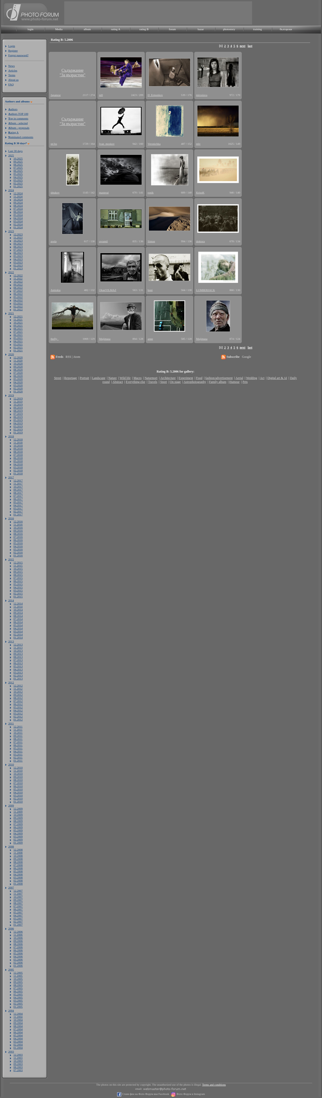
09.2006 (18, 940)
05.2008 (18, 871)
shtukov (55, 192)
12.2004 (18, 1013)
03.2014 (18, 631)
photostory (229, 29)
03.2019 (18, 426)
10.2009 (18, 814)
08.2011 (17, 738)
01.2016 (18, 555)
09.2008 (18, 858)
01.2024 (18, 227)
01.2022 (18, 309)
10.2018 (18, 445)
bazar (201, 29)
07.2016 (18, 536)
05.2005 (18, 994)
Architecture (168, 378)
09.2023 (18, 243)
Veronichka (154, 143)
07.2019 (18, 413)
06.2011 (17, 745)
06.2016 (18, 540)
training (257, 29)
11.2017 (17, 483)
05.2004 (18, 1035)
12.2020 (18, 357)
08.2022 (18, 287)
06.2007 (18, 909)
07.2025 (18, 167)
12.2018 (18, 439)
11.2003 (17, 1057)
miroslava (201, 94)
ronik (151, 192)
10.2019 (18, 404)
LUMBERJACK (205, 290)
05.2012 (18, 707)
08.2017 (18, 492)
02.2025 (18, 183)
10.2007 (18, 896)
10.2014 (18, 609)
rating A (115, 29)
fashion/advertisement (219, 378)
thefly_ (55, 338)
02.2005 (18, 1003)
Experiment (186, 378)
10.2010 (18, 773)
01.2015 (18, 596)
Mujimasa (104, 338)
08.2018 (18, 451)
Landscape (98, 378)
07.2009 (18, 824)
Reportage (70, 378)
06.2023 (18, 252)
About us (13, 79)
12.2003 (18, 1054)
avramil (103, 241)
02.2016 (18, 552)
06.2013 (18, 663)
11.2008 (17, 852)
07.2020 (18, 372)
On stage (175, 382)
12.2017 (18, 480)
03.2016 (18, 549)
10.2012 (18, 691)
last (250, 46)
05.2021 (18, 338)
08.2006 (18, 944)
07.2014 (18, 618)
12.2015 (18, 562)
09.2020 (18, 366)
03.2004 (18, 1041)
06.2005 (18, 991)
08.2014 (18, 615)
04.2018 (18, 464)
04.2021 (18, 341)
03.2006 (18, 959)
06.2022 (18, 293)
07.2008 (18, 865)
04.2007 (18, 915)
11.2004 (17, 1016)
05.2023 (18, 255)
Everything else (135, 382)
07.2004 (18, 1029)
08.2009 (18, 820)
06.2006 (18, 950)
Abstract (117, 382)
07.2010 (18, 783)
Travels (152, 382)
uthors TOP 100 (18, 113)
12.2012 (18, 685)
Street (57, 378)
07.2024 (18, 208)
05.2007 (18, 912)
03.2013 (18, 672)
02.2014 (18, 634)
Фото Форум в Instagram (190, 1094)
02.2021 (18, 347)
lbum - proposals (18, 127)
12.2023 (18, 234)
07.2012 (18, 701)
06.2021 (18, 334)
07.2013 (18, 659)
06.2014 (18, 622)
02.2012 (18, 716)
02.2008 (18, 880)
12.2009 (18, 808)
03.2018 (18, 467)
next (242, 46)
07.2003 (18, 1070)
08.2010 (18, 779)
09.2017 (18, 489)
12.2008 (18, 849)
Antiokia (56, 290)
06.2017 (18, 498)
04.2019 (18, 423)
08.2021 (18, 328)
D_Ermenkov (155, 94)
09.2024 (18, 202)
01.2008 (18, 883)
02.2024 (18, 224)
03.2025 (18, 180)
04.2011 (17, 751)
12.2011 (17, 726)
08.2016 (18, 533)
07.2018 (18, 454)
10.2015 (18, 568)
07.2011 (17, 742)
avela (54, 241)
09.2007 (18, 899)
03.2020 (18, 385)
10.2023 (18, 240)
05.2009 (18, 830)
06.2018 (18, 457)
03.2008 (18, 877)
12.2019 (18, 398)
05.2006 (18, 953)
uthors (12, 109)
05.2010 (18, 789)
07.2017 (18, 495)
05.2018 (18, 461)
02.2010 (18, 798)
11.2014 (17, 606)
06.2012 (18, 704)
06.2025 (18, 170)
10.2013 (18, 650)
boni (150, 290)
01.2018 (18, 473)
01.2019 (18, 432)
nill (101, 94)
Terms (11, 75)
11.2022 (17, 278)
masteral (104, 192)
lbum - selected (18, 123)
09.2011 (17, 735)
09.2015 (18, 571)
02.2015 (18, 593)
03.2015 (18, 590)
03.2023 (18, 262)
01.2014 (18, 637)
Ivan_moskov (107, 143)
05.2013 (18, 666)
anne (150, 338)
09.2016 (18, 530)
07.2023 (18, 249)
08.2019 (18, 410)
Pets (245, 382)
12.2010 (18, 767)
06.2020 (18, 375)
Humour (234, 382)
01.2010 (18, 801)
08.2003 (18, 1067)
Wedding (251, 378)
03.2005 (18, 1000)
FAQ (11, 84)
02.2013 (18, 675)
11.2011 (17, 729)
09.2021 (18, 325)
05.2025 (18, 173)
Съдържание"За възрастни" (72, 72)
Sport (163, 382)
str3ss (54, 143)
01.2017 (18, 514)
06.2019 (18, 416)
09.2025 (18, 161)
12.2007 (18, 890)
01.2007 (18, 924)
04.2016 (18, 546)
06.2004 (18, 1032)
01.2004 (18, 1047)
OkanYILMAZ (107, 290)
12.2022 (18, 275)
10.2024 (18, 199)
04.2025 (18, 177)
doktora (200, 241)
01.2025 (18, 186)
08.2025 (18, 164)
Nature (112, 378)
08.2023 (18, 246)
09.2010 (18, 776)
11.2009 (17, 811)
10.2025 (18, 158)
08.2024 (18, 205)
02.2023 (18, 265)
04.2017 (18, 505)
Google (246, 357)
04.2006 (18, 956)
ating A (13, 132)
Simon (151, 241)
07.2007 (18, 906)
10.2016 (18, 527)
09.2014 (18, 612)
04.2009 (18, 833)
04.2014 (18, 628)
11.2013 (17, 647)
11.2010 (17, 770)
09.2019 (18, 407)
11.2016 (17, 524)
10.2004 (18, 1019)
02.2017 (18, 511)
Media (58, 29)
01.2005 (18, 1006)
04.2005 (18, 997)
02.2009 (18, 839)
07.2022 (18, 290)
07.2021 (18, 331)
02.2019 (18, 429)
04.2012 (18, 710)
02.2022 (18, 306)
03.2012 (18, 713)
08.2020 (18, 369)
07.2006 (18, 947)
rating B (144, 29)
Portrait (84, 378)
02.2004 (18, 1044)
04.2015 (18, 587)
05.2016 (18, 543)
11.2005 (17, 975)
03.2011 (17, 754)
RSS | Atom (73, 357)
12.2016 (18, 521)
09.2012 (18, 694)
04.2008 (18, 874)
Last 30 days (15, 150)
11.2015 (17, 565)
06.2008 (18, 868)
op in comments (18, 118)
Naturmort (150, 378)
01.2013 (18, 678)
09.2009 (18, 817)
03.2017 (18, 508)
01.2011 (17, 760)
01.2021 (18, 350)
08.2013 (18, 656)
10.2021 (18, 322)
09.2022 (18, 284)
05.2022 (18, 296)
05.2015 (18, 584)
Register (13, 50)
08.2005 (18, 985)
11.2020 (17, 360)
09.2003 (18, 1063)
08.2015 (18, 574)
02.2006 (18, 962)
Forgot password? (18, 55)
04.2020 (18, 382)
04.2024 (18, 218)
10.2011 (17, 732)
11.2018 (17, 442)
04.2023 (18, 259)
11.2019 (17, 401)
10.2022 (18, 281)
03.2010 (18, 795)
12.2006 (18, 931)
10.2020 (18, 363)
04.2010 (18, 792)
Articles (12, 70)
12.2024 (18, 193)
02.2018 (18, 470)
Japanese (56, 94)
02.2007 (18, 921)
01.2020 (18, 391)
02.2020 (18, 388)
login (31, 29)
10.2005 (18, 978)
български (286, 29)
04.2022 (18, 300)
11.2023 (17, 237)
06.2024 (18, 211)
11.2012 (17, 688)
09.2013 (18, 653)
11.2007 (17, 893)
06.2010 (18, 786)
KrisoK (200, 192)
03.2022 (18, 303)
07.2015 (18, 577)
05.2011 (17, 748)
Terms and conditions (214, 1084)
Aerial (239, 378)
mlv (198, 143)
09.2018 (18, 448)
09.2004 (18, 1022)
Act (262, 378)
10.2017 (18, 486)
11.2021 (17, 319)
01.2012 (18, 719)
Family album (217, 382)
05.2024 (18, 214)
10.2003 (18, 1060)
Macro (137, 378)
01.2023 (18, 268)
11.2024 (17, 196)
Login (11, 45)
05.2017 (18, 502)
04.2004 (18, 1038)
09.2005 (18, 981)
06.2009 (18, 827)
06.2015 (18, 581)
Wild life (125, 378)
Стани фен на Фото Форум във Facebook (145, 1094)
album (87, 29)
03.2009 (18, 836)
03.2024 (18, 221)
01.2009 (18, 842)
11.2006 (17, 934)
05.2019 (18, 420)
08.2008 (18, 861)
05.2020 (18, 379)
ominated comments (20, 137)
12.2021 (18, 316)
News (11, 65)
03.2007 (18, 918)
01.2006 (18, 965)
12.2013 (18, 644)
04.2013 (18, 669)
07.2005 (18, 988)
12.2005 (18, 972)
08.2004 (18, 1026)
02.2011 (17, 757)
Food (199, 378)
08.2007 (18, 903)
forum (172, 29)
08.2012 (18, 697)
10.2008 (18, 855)
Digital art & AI (277, 378)
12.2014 (18, 603)
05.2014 (18, 625)
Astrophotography (194, 382)
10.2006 (18, 937)
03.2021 (18, 344)
